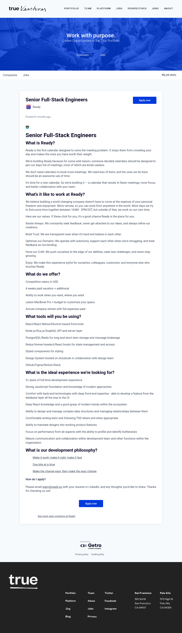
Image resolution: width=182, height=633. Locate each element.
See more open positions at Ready (56, 516)
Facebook (110, 600)
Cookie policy (97, 554)
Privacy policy (81, 554)
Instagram (111, 608)
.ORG (119, 8)
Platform (104, 8)
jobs (26, 75)
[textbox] (91, 309)
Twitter (109, 592)
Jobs (155, 8)
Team (88, 8)
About (168, 8)
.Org (67, 608)
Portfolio (71, 8)
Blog (68, 616)
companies (10, 75)
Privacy (92, 616)
